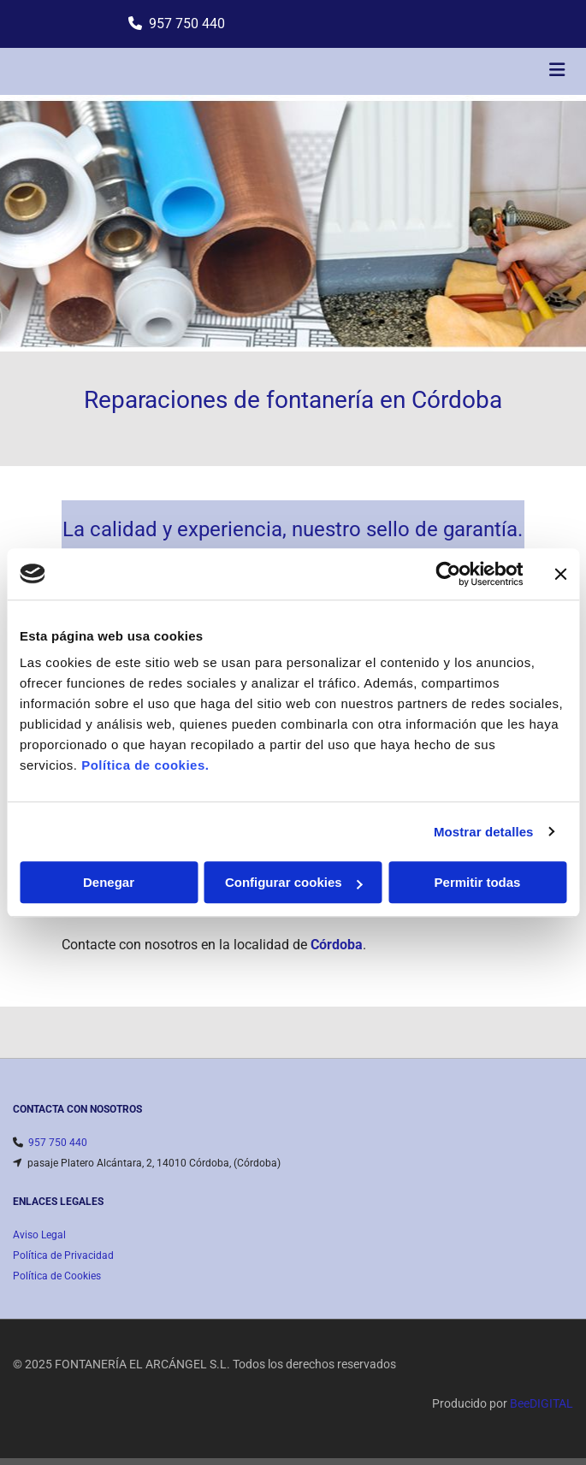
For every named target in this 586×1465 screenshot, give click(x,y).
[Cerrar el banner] (560, 574)
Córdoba (337, 944)
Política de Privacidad (63, 1255)
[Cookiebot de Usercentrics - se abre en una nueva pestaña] (448, 574)
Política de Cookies (57, 1276)
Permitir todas (478, 882)
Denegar (108, 882)
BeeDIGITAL (541, 1403)
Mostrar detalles (484, 831)
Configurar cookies (294, 882)
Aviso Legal (39, 1235)
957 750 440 (187, 23)
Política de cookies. (145, 765)
